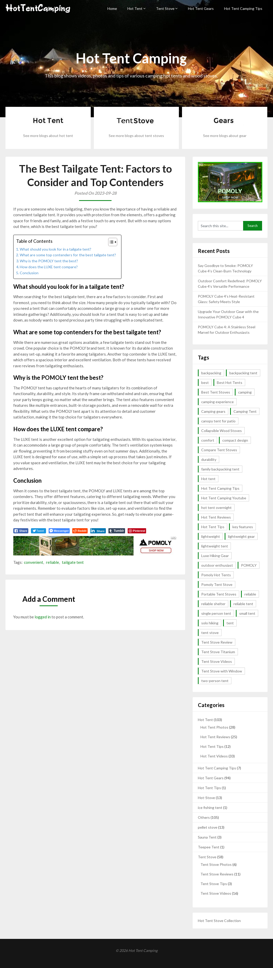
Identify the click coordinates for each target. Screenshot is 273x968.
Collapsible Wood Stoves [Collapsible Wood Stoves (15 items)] (221, 430)
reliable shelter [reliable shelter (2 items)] (213, 603)
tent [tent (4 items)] (230, 623)
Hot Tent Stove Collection (219, 920)
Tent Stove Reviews (216, 874)
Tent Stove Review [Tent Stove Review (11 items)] (216, 642)
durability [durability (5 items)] (208, 459)
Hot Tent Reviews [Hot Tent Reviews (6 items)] (216, 517)
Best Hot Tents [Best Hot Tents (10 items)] (229, 382)
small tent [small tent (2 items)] (247, 613)
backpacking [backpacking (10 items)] (211, 373)
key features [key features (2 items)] (242, 527)
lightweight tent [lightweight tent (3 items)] (214, 546)
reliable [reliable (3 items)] (250, 594)
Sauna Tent (207, 837)
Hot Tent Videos (214, 756)
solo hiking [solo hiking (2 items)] (209, 623)
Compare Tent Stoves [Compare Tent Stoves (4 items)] (219, 450)
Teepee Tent (208, 847)
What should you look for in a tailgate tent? (55, 249)
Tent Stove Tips (213, 883)
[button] (110, 242)
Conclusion (29, 273)
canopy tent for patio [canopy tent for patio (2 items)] (218, 421)
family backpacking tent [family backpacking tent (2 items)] (220, 469)
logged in (43, 616)
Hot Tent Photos (214, 727)
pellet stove (207, 827)
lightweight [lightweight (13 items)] (210, 536)
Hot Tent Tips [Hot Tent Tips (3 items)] (212, 527)
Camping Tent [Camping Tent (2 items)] (245, 411)
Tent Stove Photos (216, 864)
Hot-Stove (206, 797)
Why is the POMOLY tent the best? (49, 261)
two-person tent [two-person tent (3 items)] (215, 680)
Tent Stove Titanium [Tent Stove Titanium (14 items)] (218, 652)
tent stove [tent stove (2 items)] (210, 632)
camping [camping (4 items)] (245, 392)
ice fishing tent (210, 807)
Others (204, 817)
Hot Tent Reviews (215, 737)
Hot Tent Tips (212, 746)
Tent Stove (165, 8)
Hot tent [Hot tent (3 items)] (208, 478)
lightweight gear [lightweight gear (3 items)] (241, 536)
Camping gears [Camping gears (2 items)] (213, 411)
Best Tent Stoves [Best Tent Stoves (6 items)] (215, 392)
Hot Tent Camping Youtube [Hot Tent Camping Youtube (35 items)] (223, 498)
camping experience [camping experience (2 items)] (217, 402)
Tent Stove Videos (215, 893)
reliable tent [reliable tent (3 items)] (243, 603)
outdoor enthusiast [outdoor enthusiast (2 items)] (217, 565)
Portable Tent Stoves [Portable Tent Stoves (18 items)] (218, 594)
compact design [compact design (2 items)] (235, 440)
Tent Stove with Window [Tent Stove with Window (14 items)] (221, 671)
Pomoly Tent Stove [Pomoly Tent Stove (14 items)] (216, 584)
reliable (52, 562)
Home (112, 8)
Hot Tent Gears (201, 8)
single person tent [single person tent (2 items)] (216, 613)
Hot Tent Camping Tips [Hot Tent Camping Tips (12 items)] (220, 488)
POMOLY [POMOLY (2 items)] (249, 565)
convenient (33, 562)
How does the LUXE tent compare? (49, 267)
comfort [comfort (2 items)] (207, 440)
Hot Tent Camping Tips (243, 8)
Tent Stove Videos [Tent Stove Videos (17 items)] (216, 661)
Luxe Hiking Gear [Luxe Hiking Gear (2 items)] (215, 555)
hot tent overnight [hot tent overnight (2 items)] (216, 507)
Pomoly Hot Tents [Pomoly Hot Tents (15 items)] (216, 575)
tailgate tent (73, 562)
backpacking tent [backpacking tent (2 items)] (243, 373)
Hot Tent (134, 8)
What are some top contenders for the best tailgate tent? (68, 255)
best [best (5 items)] (205, 382)
